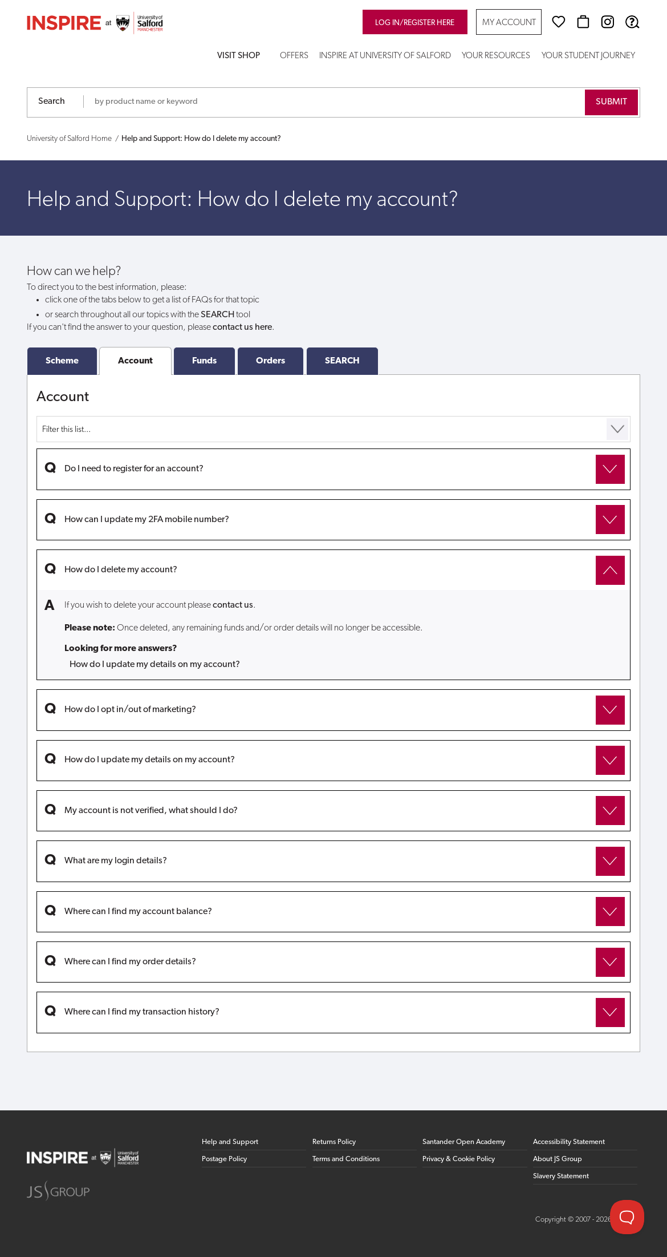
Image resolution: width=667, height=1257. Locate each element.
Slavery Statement (561, 1176)
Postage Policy (224, 1159)
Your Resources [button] (496, 56)
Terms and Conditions (346, 1159)
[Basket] (583, 22)
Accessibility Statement (569, 1142)
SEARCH (342, 361)
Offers (294, 56)
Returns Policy (334, 1142)
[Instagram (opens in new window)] (608, 22)
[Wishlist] (559, 22)
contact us (233, 605)
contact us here (242, 327)
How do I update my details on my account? (155, 664)
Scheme (62, 361)
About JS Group (557, 1159)
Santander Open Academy (463, 1142)
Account (135, 361)
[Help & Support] (632, 22)
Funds (204, 361)
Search (51, 101)
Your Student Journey (588, 56)
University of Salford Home (69, 139)
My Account (509, 23)
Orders (270, 361)
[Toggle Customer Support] (627, 1217)
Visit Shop (238, 56)
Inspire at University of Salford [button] (385, 56)
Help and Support (230, 1142)
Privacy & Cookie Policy (458, 1159)
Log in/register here (414, 23)
